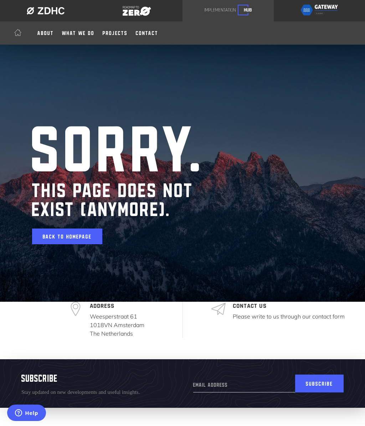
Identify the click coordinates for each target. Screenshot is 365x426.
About (45, 32)
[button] (78, 31)
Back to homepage (67, 235)
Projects (115, 32)
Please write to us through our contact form (289, 316)
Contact (147, 32)
